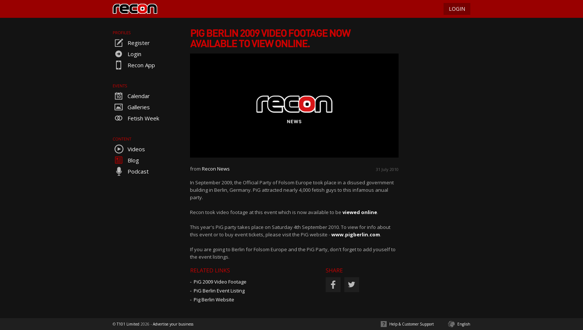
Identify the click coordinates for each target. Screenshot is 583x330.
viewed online (359, 212)
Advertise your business (173, 324)
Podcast (131, 171)
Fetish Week (136, 118)
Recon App (134, 65)
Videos (129, 149)
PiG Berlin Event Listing (219, 290)
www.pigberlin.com (355, 234)
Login (127, 53)
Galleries (131, 107)
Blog (126, 160)
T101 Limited (128, 324)
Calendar (131, 95)
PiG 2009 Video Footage (220, 281)
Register (131, 42)
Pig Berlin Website (214, 299)
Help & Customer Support (411, 324)
